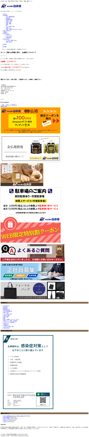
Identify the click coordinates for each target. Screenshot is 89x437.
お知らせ (5, 421)
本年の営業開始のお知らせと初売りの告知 (13, 416)
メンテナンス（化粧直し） (9, 322)
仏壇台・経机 (9, 20)
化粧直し (5, 32)
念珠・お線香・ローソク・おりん (14, 29)
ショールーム (9, 36)
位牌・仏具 (8, 22)
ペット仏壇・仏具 (10, 26)
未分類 (4, 46)
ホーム (4, 13)
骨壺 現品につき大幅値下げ (9, 104)
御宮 (7, 25)
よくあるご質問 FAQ (11, 40)
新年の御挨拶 (6, 417)
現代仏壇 (8, 18)
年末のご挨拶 (6, 418)
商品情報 (5, 15)
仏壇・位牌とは (7, 30)
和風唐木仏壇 (9, 19)
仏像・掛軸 (8, 23)
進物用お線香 (5, 106)
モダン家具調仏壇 (10, 16)
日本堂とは (6, 33)
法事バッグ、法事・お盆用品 (10, 320)
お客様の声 (8, 37)
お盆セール (6, 420)
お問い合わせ (6, 39)
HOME (4, 44)
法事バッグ (8, 27)
